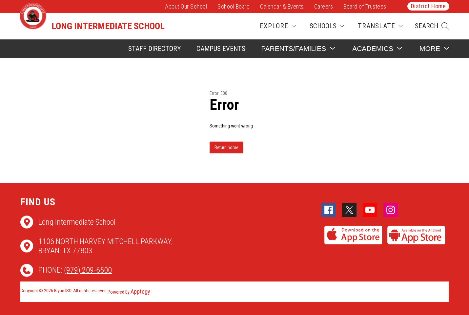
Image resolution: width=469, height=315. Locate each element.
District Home (428, 6)
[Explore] (277, 26)
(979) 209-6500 (88, 270)
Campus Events (220, 49)
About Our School (186, 6)
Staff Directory (154, 49)
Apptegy (140, 291)
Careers (323, 6)
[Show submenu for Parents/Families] (293, 48)
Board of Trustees (364, 6)
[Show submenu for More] (429, 48)
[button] (432, 26)
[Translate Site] (380, 26)
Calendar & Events (282, 6)
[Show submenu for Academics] (372, 48)
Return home (226, 147)
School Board (233, 6)
